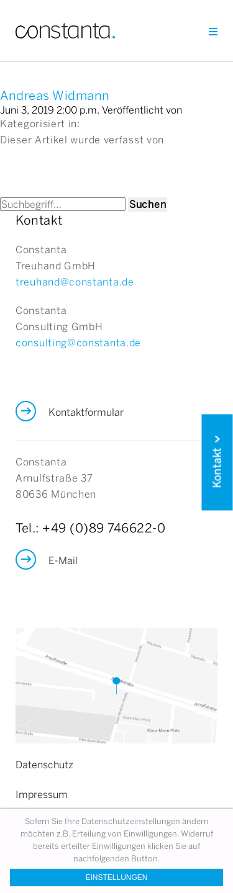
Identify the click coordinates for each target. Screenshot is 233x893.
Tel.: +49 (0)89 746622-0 (90, 528)
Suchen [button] (147, 204)
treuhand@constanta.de (75, 281)
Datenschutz (44, 764)
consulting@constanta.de (78, 342)
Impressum (42, 794)
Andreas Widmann (55, 95)
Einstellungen (116, 877)
